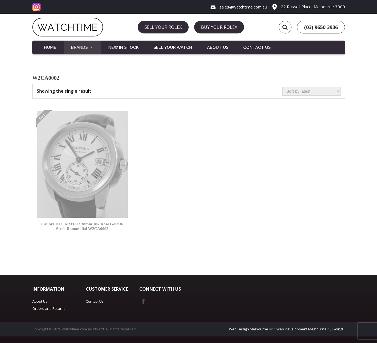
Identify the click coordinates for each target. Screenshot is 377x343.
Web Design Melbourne (248, 329)
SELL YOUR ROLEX (163, 27)
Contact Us (257, 47)
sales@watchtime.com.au (239, 7)
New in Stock (123, 47)
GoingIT (338, 329)
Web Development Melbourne (301, 329)
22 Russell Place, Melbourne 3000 (308, 6)
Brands (82, 47)
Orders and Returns (49, 308)
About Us (217, 47)
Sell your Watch (173, 47)
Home (50, 47)
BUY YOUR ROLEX (219, 27)
